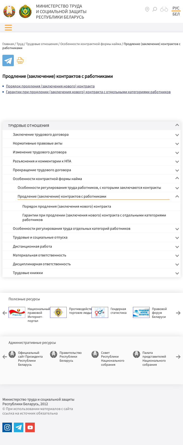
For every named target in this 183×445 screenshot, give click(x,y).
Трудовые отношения (42, 44)
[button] (8, 27)
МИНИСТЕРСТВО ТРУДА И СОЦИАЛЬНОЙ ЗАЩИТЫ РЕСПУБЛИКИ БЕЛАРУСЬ (61, 11)
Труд (19, 44)
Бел (176, 14)
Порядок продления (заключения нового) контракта (50, 86)
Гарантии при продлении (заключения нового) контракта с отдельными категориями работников (88, 91)
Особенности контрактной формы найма (90, 44)
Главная (8, 44)
